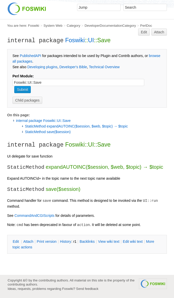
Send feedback (87, 289)
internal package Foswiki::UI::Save (43, 121)
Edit (144, 32)
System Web (53, 25)
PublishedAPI (30, 56)
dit (16, 241)
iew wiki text (109, 241)
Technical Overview (104, 67)
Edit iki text (133, 241)
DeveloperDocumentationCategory (110, 25)
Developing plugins (42, 67)
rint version (47, 241)
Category (73, 25)
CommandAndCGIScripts (34, 216)
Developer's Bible (73, 67)
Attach (159, 32)
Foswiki (33, 25)
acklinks (87, 241)
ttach (28, 241)
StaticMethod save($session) (48, 132)
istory (65, 241)
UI (91, 40)
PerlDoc (146, 25)
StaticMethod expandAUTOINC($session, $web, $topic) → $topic (76, 126)
